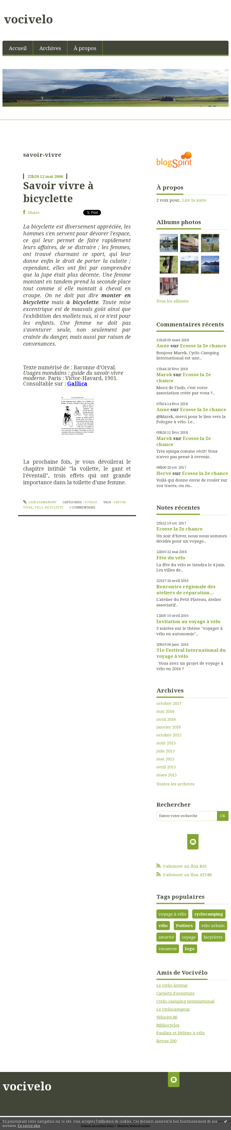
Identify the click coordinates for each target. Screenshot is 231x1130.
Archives (50, 48)
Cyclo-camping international (185, 1001)
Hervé (163, 473)
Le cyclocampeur (173, 1009)
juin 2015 (165, 751)
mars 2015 (166, 774)
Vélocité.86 (166, 1017)
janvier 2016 (168, 727)
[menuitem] (17, 48)
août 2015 (166, 743)
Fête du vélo (170, 557)
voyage (188, 937)
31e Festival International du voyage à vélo (191, 653)
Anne (162, 345)
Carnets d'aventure (175, 993)
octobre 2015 (168, 735)
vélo (38, 507)
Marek (164, 374)
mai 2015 (165, 758)
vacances (168, 948)
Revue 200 (166, 1040)
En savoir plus (29, 1125)
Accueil (18, 48)
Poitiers (184, 925)
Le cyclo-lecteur (172, 985)
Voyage (91, 502)
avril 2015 (166, 766)
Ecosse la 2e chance (203, 345)
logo (190, 948)
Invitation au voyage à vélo (188, 621)
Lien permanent (39, 502)
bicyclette (54, 507)
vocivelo (28, 19)
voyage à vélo (172, 914)
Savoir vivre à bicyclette (58, 192)
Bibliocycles (168, 1025)
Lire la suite (194, 200)
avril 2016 (166, 719)
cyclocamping (208, 914)
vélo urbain (213, 925)
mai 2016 (165, 711)
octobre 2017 (168, 703)
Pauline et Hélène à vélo (180, 1032)
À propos (85, 48)
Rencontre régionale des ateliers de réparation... (186, 589)
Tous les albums (172, 301)
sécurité (166, 937)
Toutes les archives (175, 784)
